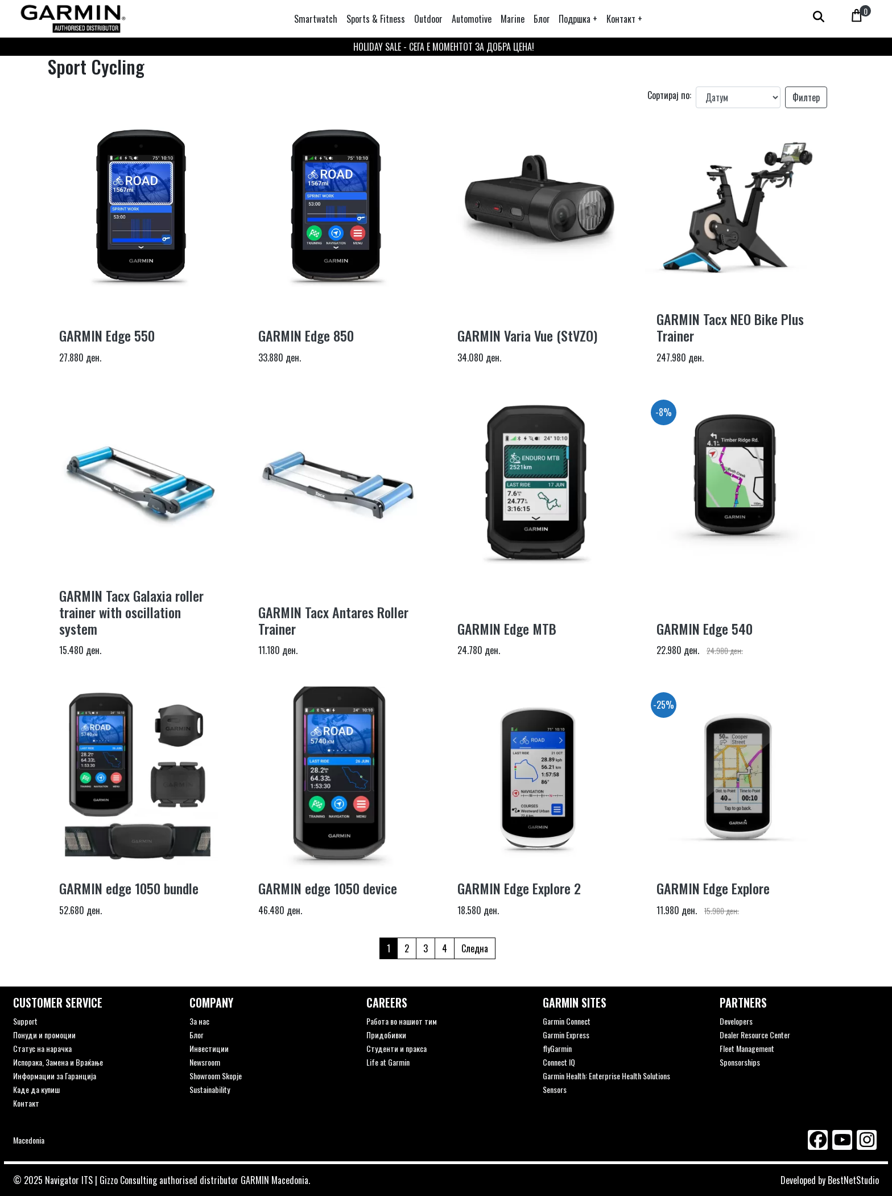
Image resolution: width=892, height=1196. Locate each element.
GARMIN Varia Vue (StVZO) (527, 335)
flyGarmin (557, 1048)
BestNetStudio (853, 1180)
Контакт (26, 1103)
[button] (578, 18)
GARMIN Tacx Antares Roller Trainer (333, 620)
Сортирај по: (669, 95)
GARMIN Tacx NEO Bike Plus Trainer (730, 327)
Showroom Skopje (215, 1076)
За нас (199, 1021)
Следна (474, 948)
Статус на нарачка (42, 1048)
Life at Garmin (388, 1062)
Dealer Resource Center (755, 1035)
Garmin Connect (566, 1021)
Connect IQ (559, 1062)
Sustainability (209, 1089)
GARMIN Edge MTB (506, 628)
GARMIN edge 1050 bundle (129, 888)
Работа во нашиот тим (401, 1021)
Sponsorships (740, 1062)
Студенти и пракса (396, 1048)
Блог (196, 1035)
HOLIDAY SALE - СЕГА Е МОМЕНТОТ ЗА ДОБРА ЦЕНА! (443, 47)
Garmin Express (566, 1035)
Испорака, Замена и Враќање (58, 1062)
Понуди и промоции (44, 1035)
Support (25, 1021)
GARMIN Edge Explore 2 (519, 888)
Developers (736, 1021)
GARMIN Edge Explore (713, 888)
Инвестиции (209, 1048)
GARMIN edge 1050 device (327, 888)
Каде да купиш (36, 1089)
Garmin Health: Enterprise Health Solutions (606, 1076)
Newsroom (204, 1062)
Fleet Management (747, 1048)
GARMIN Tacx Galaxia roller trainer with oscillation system (131, 612)
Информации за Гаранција (54, 1076)
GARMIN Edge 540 (704, 628)
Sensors (555, 1089)
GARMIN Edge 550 (107, 335)
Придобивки (386, 1035)
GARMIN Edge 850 (306, 335)
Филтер (806, 97)
